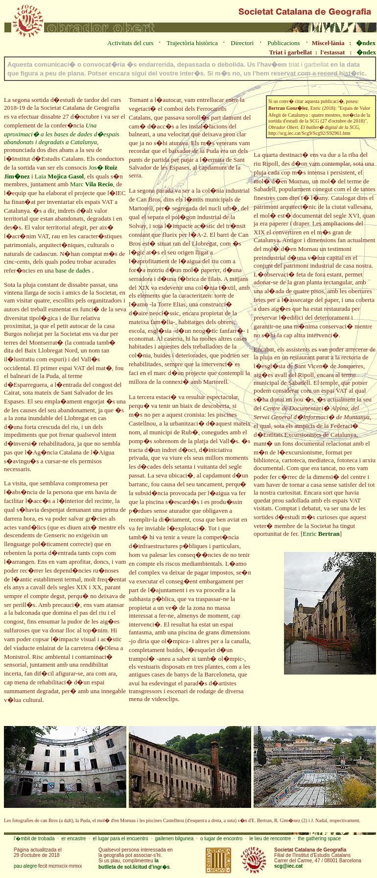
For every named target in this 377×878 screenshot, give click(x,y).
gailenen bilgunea (174, 838)
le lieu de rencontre (270, 838)
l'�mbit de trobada (34, 838)
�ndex (366, 43)
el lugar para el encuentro (120, 838)
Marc (91, 184)
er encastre (74, 838)
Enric (321, 533)
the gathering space (319, 838)
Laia (59, 176)
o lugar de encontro (221, 838)
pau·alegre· (26, 866)
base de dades (73, 270)
